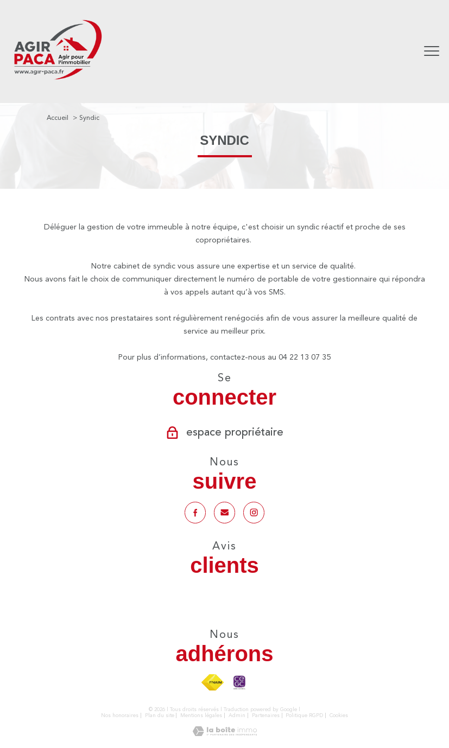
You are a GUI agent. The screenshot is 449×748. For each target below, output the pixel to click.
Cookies (339, 716)
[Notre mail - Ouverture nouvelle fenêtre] (224, 512)
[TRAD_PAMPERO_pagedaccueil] (57, 80)
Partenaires (266, 716)
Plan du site (159, 716)
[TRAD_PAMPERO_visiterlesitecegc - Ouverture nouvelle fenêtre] (239, 683)
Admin (237, 716)
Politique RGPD (304, 716)
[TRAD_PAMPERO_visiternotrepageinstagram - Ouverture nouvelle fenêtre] (254, 512)
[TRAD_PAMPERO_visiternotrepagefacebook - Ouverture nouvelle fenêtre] (195, 512)
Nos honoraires (119, 716)
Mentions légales (201, 716)
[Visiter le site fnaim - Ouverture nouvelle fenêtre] (212, 683)
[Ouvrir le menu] (431, 51)
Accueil (57, 118)
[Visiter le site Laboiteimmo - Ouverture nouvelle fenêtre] (225, 734)
